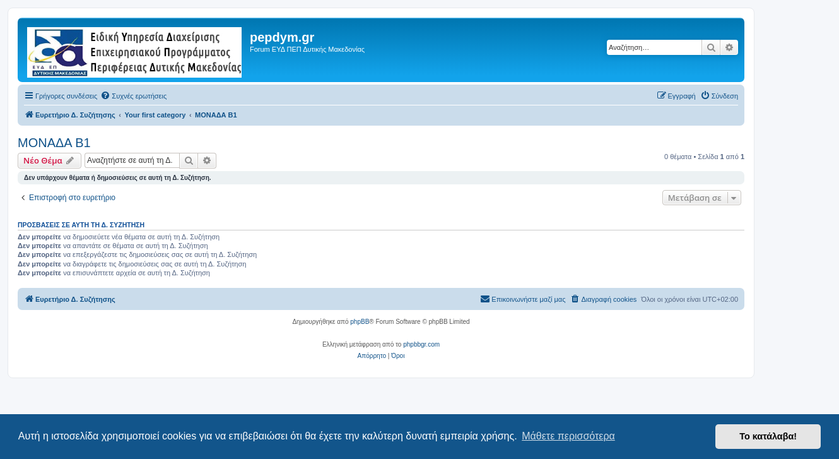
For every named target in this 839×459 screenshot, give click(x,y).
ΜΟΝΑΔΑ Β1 (54, 143)
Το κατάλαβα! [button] (768, 436)
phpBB (359, 321)
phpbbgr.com (421, 344)
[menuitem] (133, 96)
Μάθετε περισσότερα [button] (568, 436)
